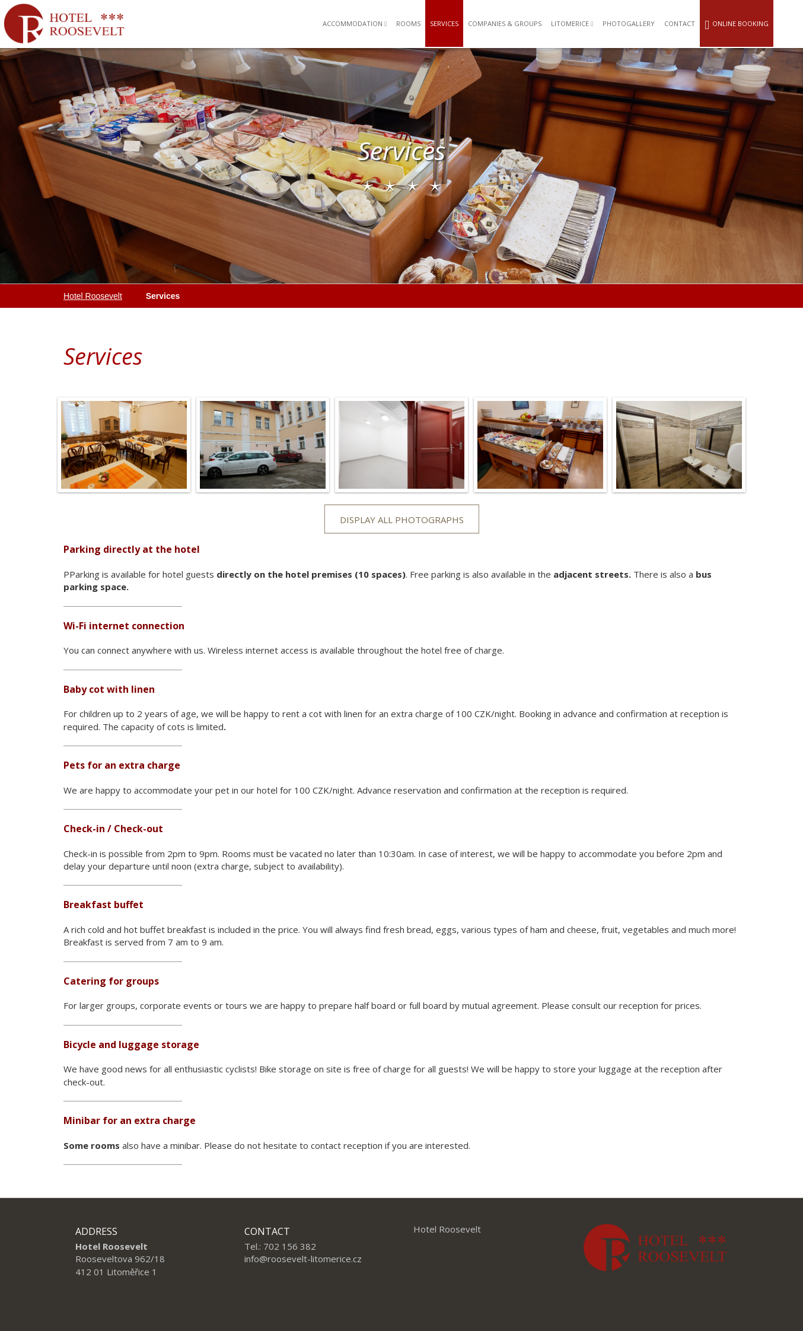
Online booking (737, 25)
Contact (679, 23)
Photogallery (629, 23)
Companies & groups (504, 23)
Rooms (408, 23)
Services (444, 23)
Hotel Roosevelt (92, 296)
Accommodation (355, 23)
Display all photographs (402, 520)
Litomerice (572, 23)
